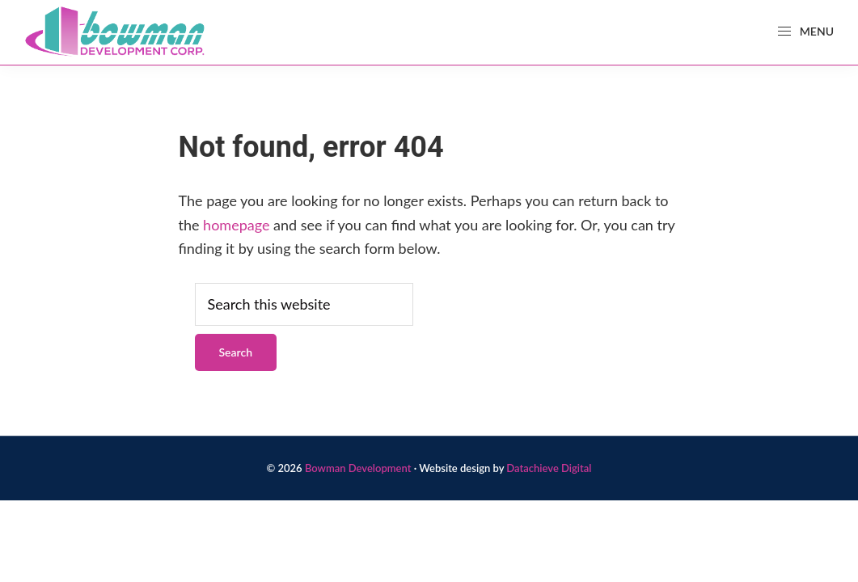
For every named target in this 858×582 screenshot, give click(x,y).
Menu (805, 31)
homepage (236, 225)
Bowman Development (358, 468)
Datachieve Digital (548, 468)
